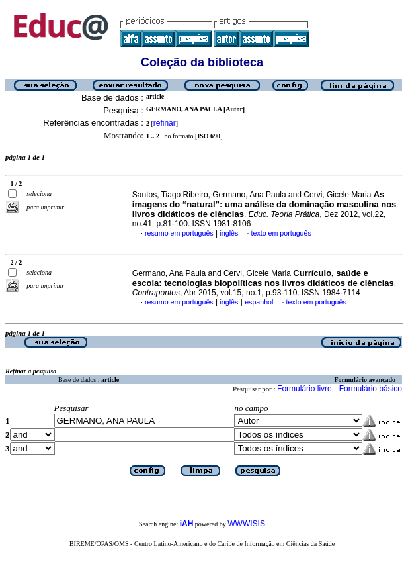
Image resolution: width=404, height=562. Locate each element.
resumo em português (179, 233)
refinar (164, 123)
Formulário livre (304, 388)
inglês (229, 233)
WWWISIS (246, 523)
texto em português (281, 233)
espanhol (259, 302)
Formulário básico (370, 388)
